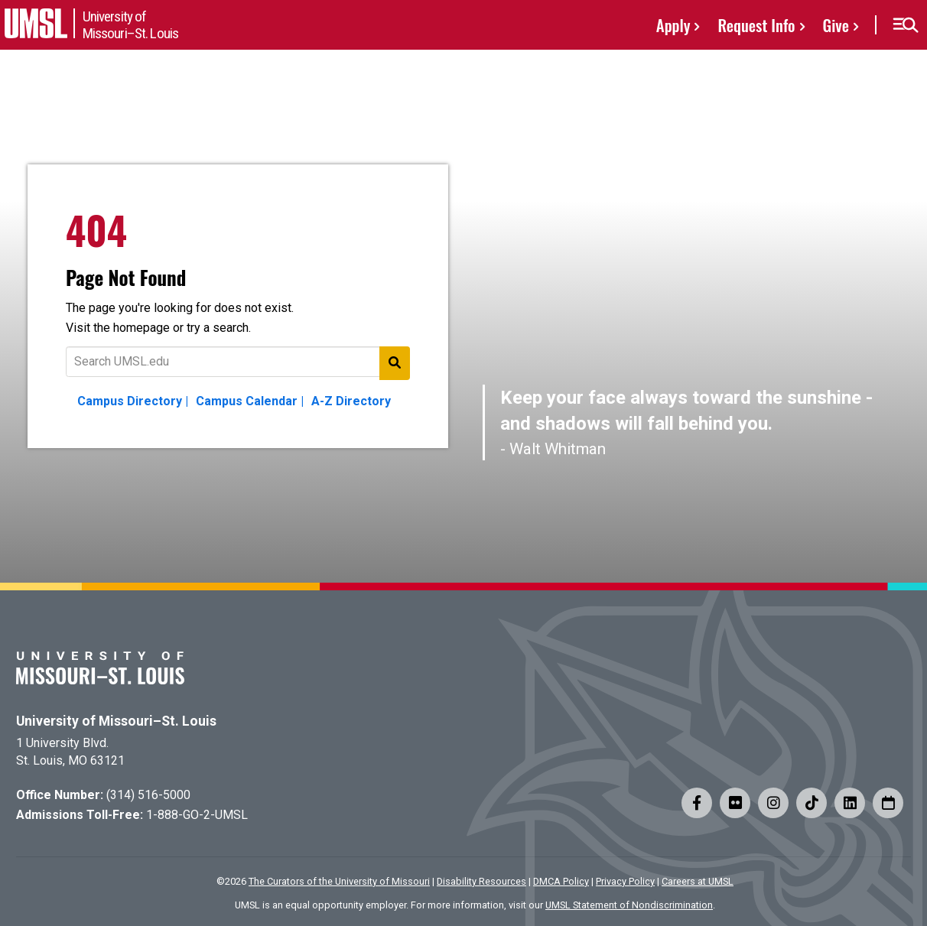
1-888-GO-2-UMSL (197, 814)
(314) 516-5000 (148, 795)
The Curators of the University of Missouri (339, 881)
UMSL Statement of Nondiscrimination (629, 905)
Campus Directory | (132, 401)
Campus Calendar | (250, 401)
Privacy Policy (625, 881)
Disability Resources (481, 881)
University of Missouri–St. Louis (116, 721)
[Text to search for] (238, 361)
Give (836, 25)
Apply (673, 25)
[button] (905, 25)
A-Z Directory (351, 401)
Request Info (756, 25)
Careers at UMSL (697, 881)
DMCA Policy (561, 881)
